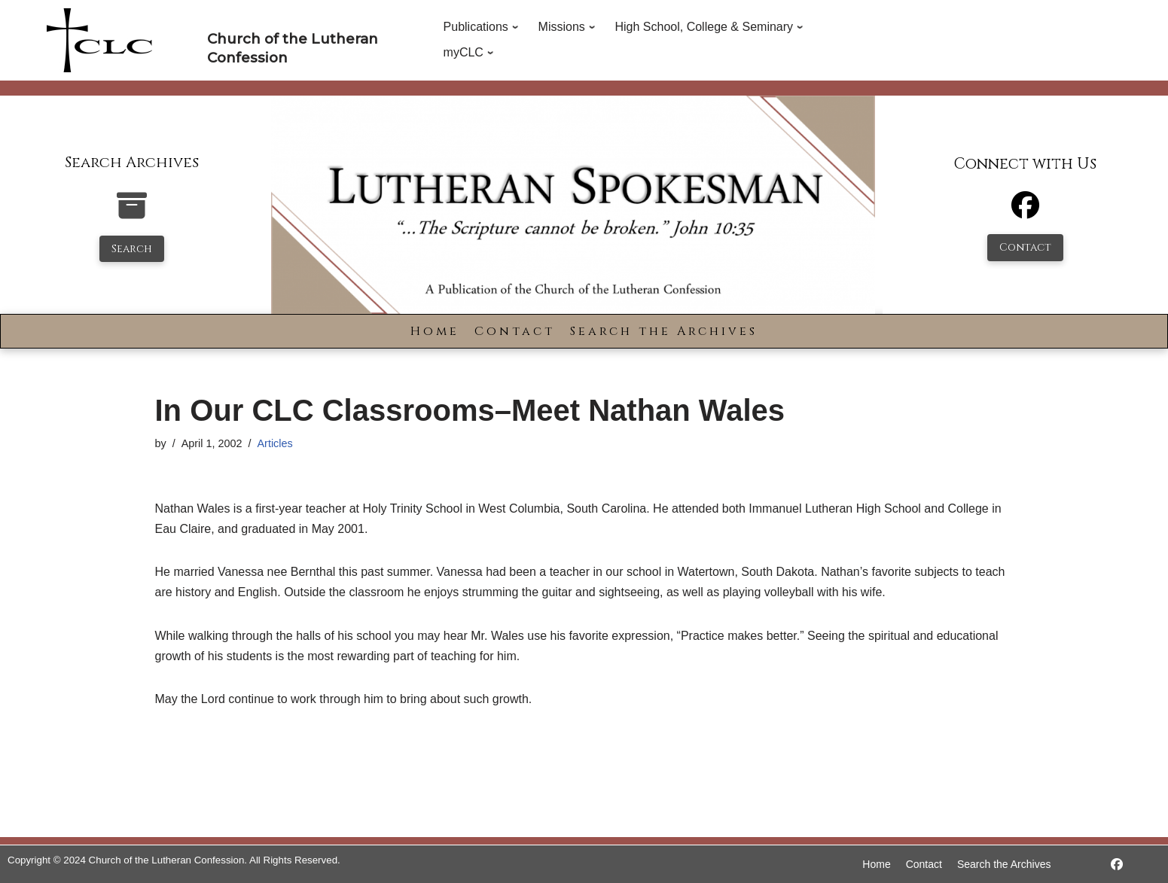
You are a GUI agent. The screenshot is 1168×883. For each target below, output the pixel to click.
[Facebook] (1025, 212)
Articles (275, 443)
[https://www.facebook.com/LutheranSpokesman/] (1117, 864)
